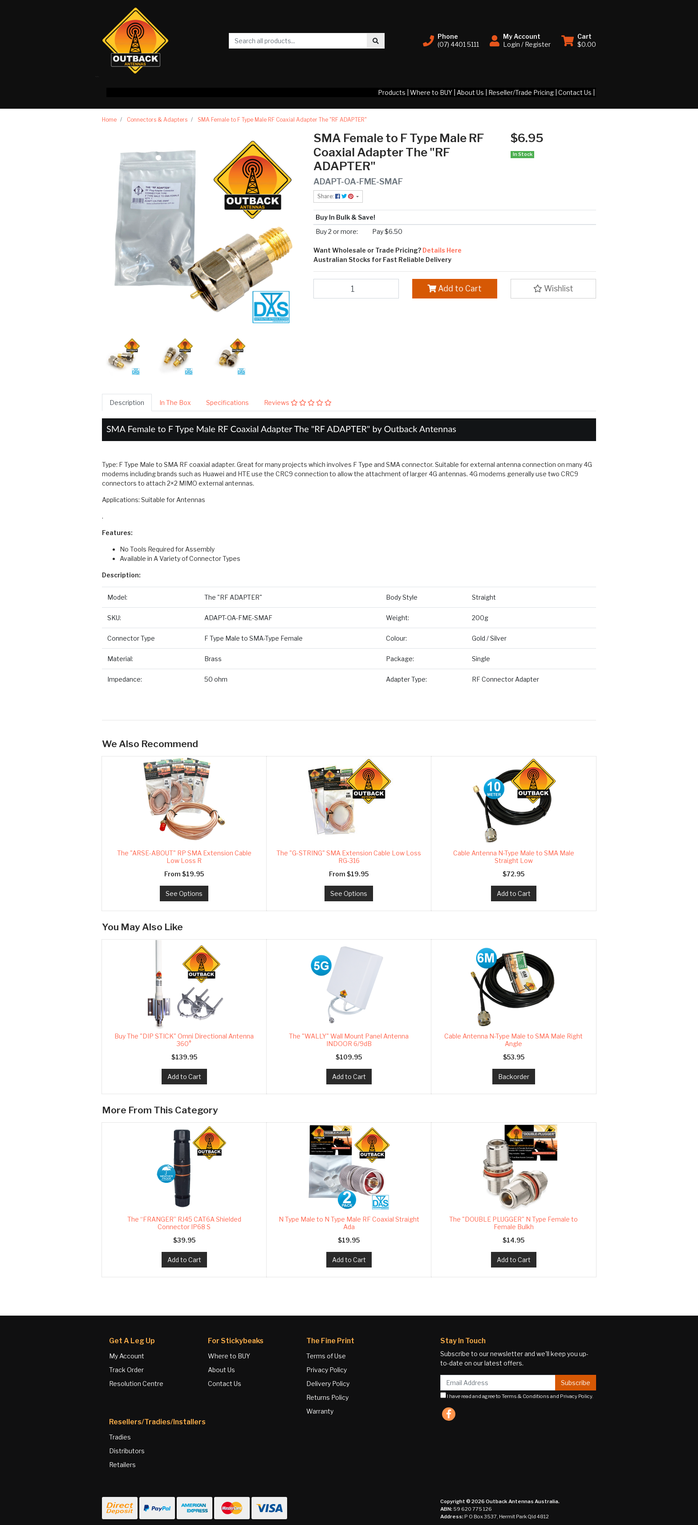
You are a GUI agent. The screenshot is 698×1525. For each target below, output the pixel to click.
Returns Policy (327, 1397)
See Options (184, 893)
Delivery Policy (327, 1383)
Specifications (227, 402)
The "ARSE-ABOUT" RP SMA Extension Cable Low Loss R (184, 856)
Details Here (441, 250)
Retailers (122, 1464)
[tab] (127, 402)
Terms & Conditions (525, 1396)
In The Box (175, 402)
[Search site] (376, 41)
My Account (126, 1356)
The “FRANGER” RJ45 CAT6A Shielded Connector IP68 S (184, 1223)
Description (127, 402)
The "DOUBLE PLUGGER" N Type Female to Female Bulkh (513, 1223)
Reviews (298, 402)
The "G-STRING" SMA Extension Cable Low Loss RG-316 (348, 856)
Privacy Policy (326, 1370)
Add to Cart (454, 288)
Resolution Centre (136, 1383)
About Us (470, 92)
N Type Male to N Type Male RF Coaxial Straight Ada (349, 1223)
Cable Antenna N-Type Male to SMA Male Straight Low (513, 856)
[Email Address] (498, 1382)
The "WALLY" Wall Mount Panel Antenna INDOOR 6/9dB (349, 1039)
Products (392, 92)
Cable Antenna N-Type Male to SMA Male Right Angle (513, 1039)
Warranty (319, 1411)
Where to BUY (431, 92)
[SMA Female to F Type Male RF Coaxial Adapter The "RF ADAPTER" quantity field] (356, 288)
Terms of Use (326, 1356)
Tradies (120, 1437)
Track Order (126, 1370)
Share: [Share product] (336, 196)
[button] (451, 41)
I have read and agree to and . (516, 1395)
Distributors (127, 1451)
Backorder (513, 1076)
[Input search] (298, 41)
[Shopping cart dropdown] (578, 41)
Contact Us (575, 92)
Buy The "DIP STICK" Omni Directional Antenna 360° (184, 1039)
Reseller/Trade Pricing (521, 92)
